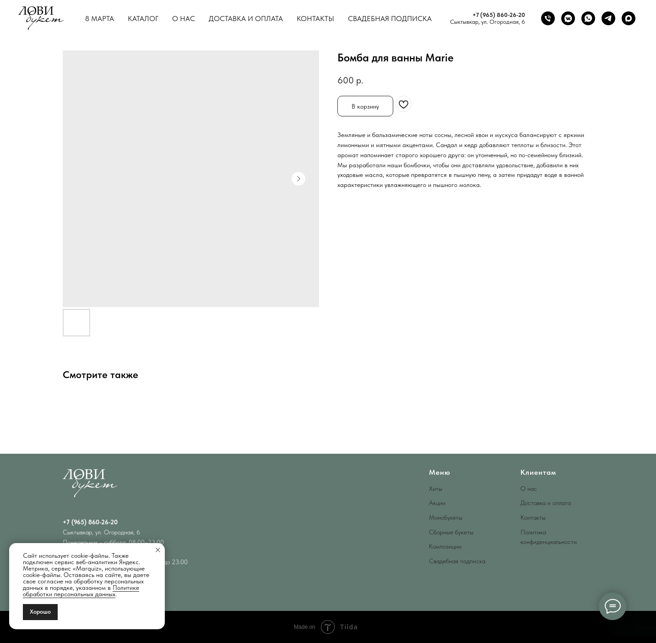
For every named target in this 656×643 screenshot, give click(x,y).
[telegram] (608, 18)
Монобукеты (445, 517)
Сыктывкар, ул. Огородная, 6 (487, 21)
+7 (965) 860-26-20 (498, 14)
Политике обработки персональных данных (81, 591)
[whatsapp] (588, 18)
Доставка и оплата (246, 18)
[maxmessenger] (628, 18)
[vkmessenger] (568, 18)
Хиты (435, 488)
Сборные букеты (451, 532)
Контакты (315, 18)
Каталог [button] (143, 18)
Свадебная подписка (390, 18)
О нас (183, 18)
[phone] (548, 18)
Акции (437, 502)
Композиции (445, 546)
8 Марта (99, 18)
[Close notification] (158, 550)
